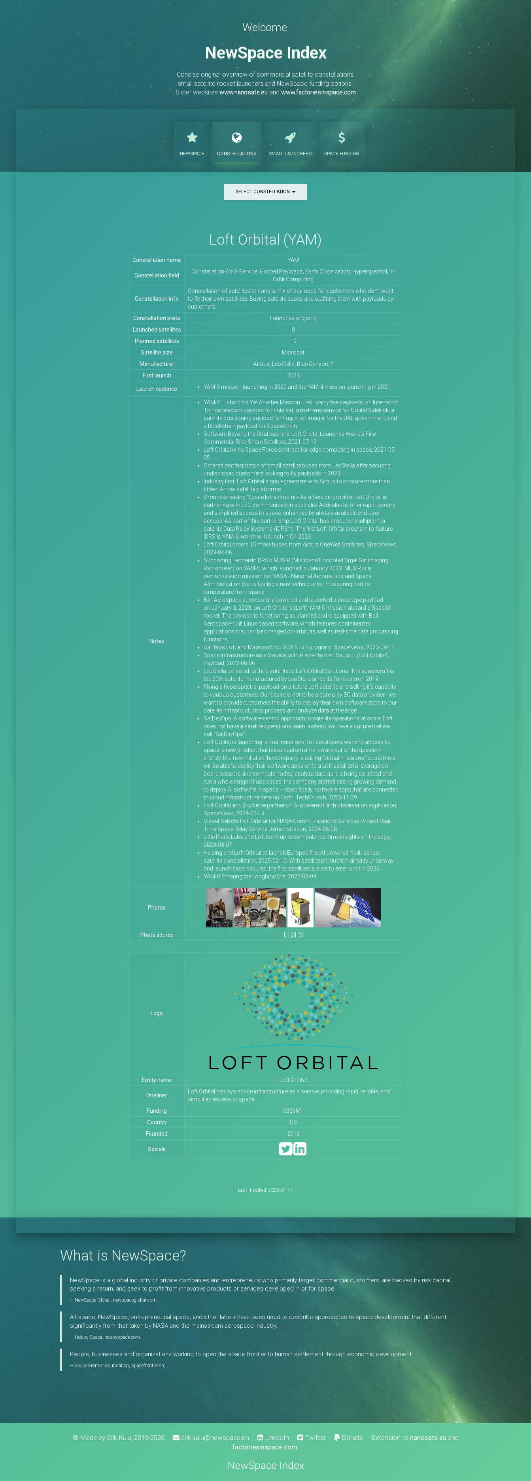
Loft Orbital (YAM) (265, 239)
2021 (293, 375)
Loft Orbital (293, 1080)
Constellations (236, 141)
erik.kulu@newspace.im (211, 1437)
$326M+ (293, 1111)
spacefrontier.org (148, 1365)
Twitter (311, 1437)
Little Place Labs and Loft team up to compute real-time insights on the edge (296, 837)
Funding (341, 141)
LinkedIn (273, 1437)
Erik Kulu (119, 1437)
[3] (300, 935)
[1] (286, 935)
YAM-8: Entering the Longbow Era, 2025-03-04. (260, 876)
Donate (348, 1437)
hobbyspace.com (122, 1337)
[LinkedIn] (299, 1152)
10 (293, 341)
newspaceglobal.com (135, 1300)
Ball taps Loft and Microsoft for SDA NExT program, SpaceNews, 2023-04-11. (300, 647)
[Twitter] (285, 1152)
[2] (293, 935)
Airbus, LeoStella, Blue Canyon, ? (293, 364)
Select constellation (265, 191)
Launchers (290, 141)
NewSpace (192, 141)
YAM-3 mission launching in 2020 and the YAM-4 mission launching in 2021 (297, 387)
